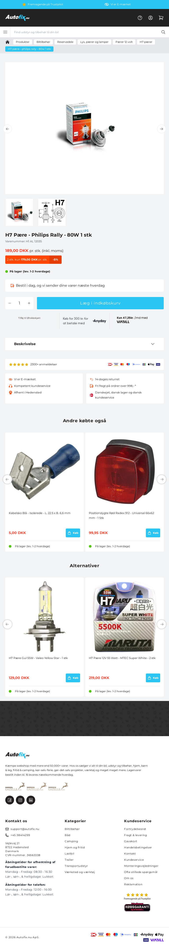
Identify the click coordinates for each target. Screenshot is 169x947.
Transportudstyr (76, 865)
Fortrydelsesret (135, 829)
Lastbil (69, 853)
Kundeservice (134, 859)
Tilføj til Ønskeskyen (29, 318)
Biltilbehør (72, 829)
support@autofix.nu (25, 829)
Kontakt (130, 853)
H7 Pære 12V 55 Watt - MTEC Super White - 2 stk (122, 658)
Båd (67, 835)
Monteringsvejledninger (141, 865)
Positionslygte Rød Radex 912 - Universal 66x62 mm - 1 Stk (121, 515)
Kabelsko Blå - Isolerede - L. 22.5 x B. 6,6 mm (40, 513)
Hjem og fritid (75, 847)
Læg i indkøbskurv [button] (100, 303)
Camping (71, 841)
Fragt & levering (135, 835)
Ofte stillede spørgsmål (141, 872)
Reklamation (133, 884)
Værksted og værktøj (80, 872)
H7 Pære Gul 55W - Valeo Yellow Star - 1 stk (38, 658)
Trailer (69, 859)
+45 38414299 (20, 835)
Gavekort (130, 841)
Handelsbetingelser (138, 847)
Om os (129, 878)
